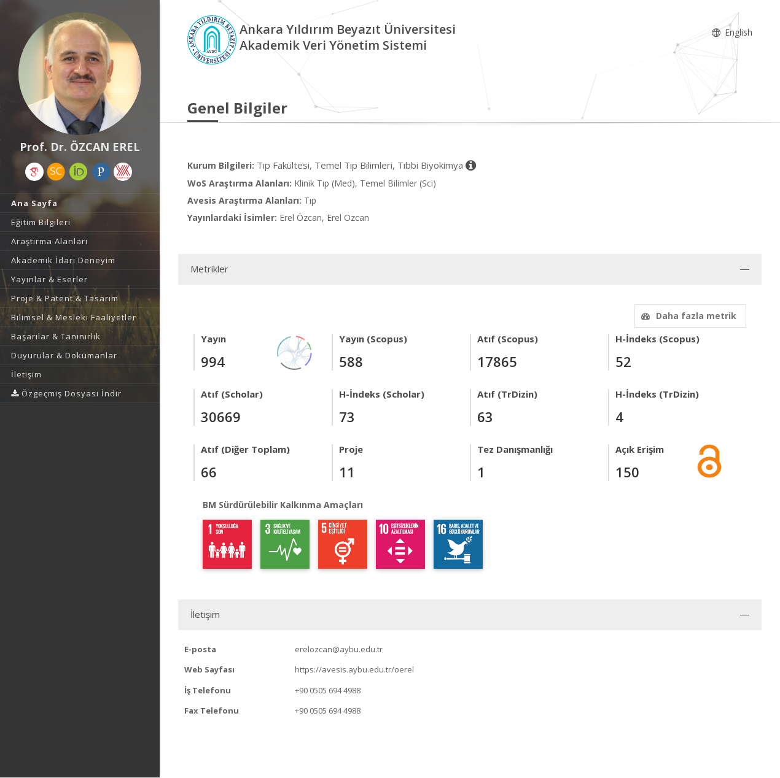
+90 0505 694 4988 (328, 690)
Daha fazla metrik (687, 316)
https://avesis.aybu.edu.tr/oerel (354, 669)
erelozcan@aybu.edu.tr (339, 649)
